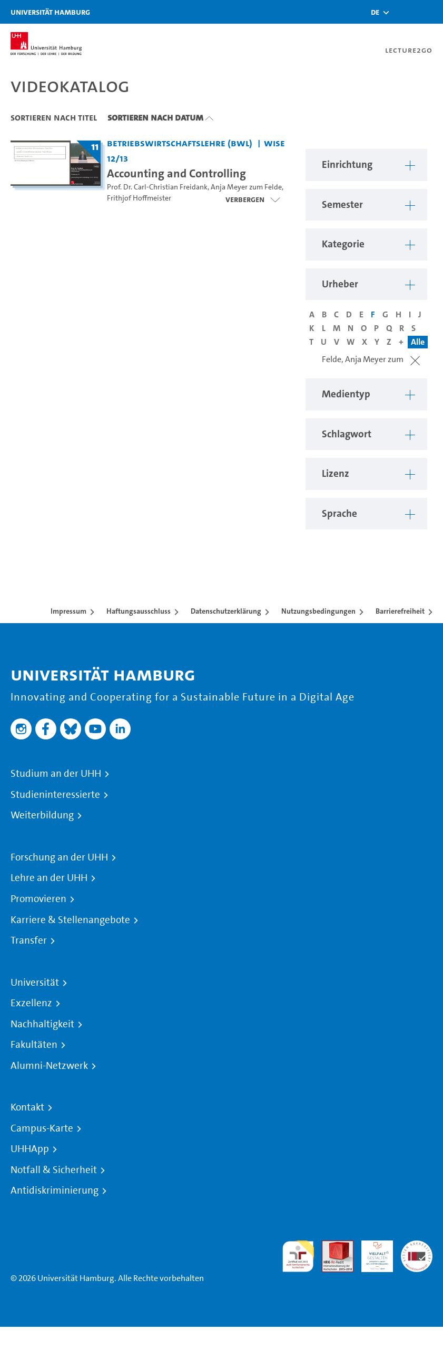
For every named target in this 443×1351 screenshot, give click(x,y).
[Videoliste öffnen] (252, 199)
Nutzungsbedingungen (318, 611)
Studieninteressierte (55, 795)
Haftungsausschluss (138, 611)
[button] (375, 12)
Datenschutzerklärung (226, 611)
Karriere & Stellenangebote (70, 920)
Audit (332, 1246)
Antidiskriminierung (55, 1190)
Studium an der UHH (56, 773)
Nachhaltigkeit (42, 1024)
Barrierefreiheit (400, 611)
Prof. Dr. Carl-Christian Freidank (157, 187)
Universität (35, 982)
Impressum (68, 611)
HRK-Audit (371, 1253)
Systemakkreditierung (416, 1246)
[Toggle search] (403, 12)
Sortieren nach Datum (155, 117)
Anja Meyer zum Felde (246, 187)
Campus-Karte (42, 1128)
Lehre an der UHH (49, 878)
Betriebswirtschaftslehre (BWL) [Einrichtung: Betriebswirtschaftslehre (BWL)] (179, 142)
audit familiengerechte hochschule (298, 1256)
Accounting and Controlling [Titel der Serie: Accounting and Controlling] (176, 173)
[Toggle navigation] (430, 12)
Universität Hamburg (50, 11)
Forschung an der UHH (59, 857)
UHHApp (30, 1149)
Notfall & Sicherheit (54, 1170)
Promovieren (38, 899)
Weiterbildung (42, 815)
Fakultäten (34, 1045)
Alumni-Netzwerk (49, 1066)
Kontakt (27, 1107)
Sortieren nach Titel (54, 117)
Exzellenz (31, 1003)
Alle (418, 341)
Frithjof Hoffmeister (139, 198)
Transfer (29, 940)
